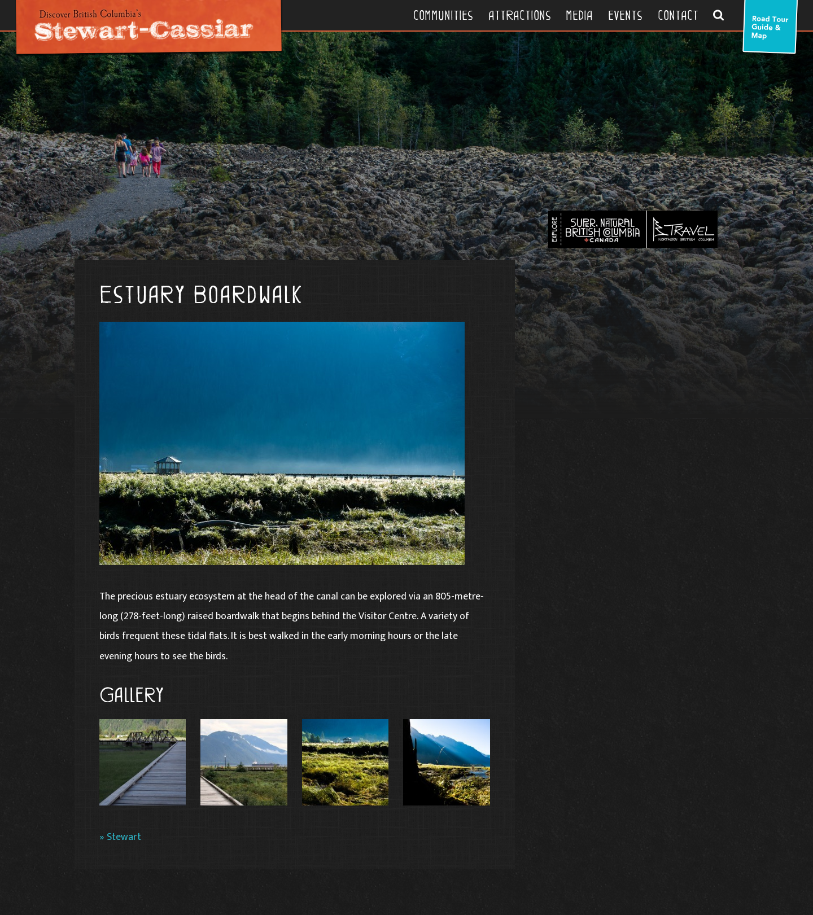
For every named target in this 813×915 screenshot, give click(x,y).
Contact (678, 15)
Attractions (519, 15)
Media (579, 15)
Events (625, 15)
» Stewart (120, 837)
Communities (443, 15)
